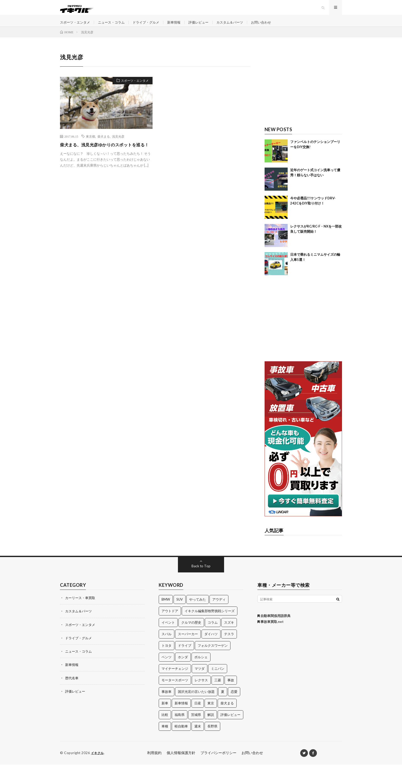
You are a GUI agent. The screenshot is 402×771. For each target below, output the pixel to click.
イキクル (98, 759)
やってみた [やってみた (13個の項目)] (197, 606)
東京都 (90, 143)
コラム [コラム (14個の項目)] (213, 629)
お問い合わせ (273, 25)
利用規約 (154, 759)
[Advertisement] (303, 91)
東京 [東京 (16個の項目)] (210, 710)
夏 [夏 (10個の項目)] (222, 698)
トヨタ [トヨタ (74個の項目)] (167, 652)
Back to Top (201, 572)
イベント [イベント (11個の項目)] (168, 629)
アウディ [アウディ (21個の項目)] (219, 606)
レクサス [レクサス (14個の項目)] (201, 687)
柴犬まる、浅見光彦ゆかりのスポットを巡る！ (105, 154)
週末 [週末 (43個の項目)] (197, 733)
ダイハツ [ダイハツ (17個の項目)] (211, 641)
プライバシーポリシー (218, 759)
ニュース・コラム (114, 25)
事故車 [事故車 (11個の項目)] (167, 698)
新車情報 (181, 25)
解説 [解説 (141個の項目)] (210, 721)
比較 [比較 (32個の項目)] (165, 721)
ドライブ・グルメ (151, 25)
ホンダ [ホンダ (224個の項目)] (183, 664)
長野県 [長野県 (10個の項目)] (212, 733)
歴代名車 (72, 684)
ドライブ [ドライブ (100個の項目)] (184, 652)
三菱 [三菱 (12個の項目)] (217, 687)
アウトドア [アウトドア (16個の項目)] (170, 617)
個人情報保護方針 (181, 759)
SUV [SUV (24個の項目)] (179, 606)
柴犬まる (103, 143)
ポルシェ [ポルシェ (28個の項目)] (201, 664)
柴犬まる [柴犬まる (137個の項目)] (227, 710)
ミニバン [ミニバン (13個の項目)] (217, 675)
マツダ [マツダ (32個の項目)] (200, 675)
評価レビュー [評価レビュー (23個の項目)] (230, 721)
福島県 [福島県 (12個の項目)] (180, 721)
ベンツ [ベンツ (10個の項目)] (167, 664)
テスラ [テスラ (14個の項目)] (229, 641)
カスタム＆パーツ (239, 25)
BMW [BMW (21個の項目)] (166, 606)
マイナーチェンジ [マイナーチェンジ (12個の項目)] (175, 675)
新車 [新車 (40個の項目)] (165, 710)
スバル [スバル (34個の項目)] (167, 641)
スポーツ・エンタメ (76, 25)
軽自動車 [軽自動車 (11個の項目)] (181, 733)
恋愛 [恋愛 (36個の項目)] (234, 698)
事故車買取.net (270, 628)
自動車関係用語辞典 (273, 622)
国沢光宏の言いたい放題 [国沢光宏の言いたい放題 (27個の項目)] (196, 698)
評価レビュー (206, 25)
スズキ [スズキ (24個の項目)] (229, 629)
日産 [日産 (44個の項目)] (197, 710)
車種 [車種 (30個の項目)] (165, 733)
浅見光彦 (118, 143)
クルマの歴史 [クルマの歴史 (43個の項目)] (191, 629)
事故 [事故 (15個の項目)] (230, 687)
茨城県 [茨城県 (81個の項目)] (196, 721)
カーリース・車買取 (81, 604)
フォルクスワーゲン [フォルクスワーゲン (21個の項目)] (213, 652)
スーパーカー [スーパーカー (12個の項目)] (188, 641)
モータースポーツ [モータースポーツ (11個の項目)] (175, 687)
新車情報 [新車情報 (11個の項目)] (181, 710)
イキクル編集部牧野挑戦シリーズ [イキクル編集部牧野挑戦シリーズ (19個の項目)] (210, 617)
